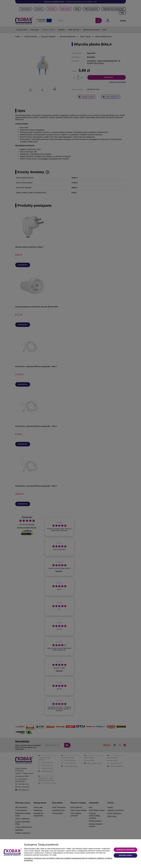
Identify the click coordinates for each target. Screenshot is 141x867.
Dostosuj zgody (125, 855)
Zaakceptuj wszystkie (125, 850)
